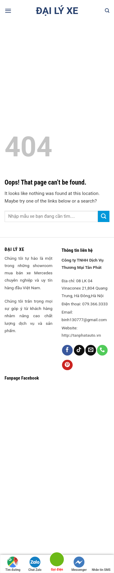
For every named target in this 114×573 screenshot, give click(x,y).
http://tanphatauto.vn (81, 335)
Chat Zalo (34, 564)
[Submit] (103, 216)
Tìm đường (13, 564)
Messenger (79, 564)
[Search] (107, 10)
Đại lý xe (57, 11)
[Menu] (8, 10)
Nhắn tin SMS (101, 564)
